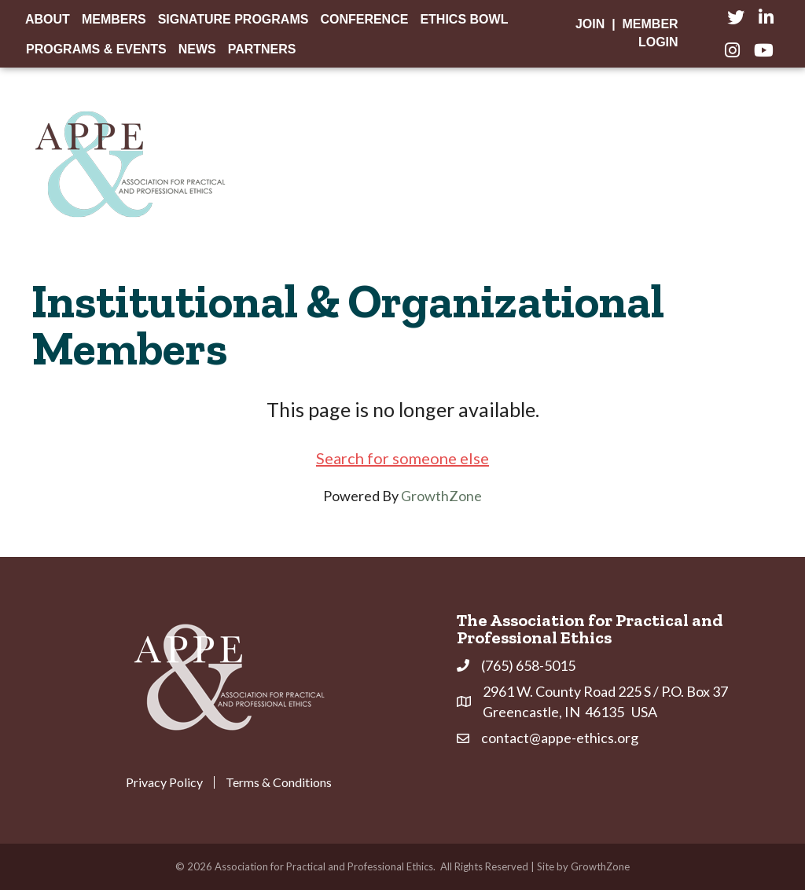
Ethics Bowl (464, 19)
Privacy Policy (164, 782)
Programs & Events (96, 49)
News (197, 49)
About (47, 19)
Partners (262, 49)
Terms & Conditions (279, 782)
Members (114, 19)
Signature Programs (233, 19)
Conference (364, 19)
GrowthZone (441, 495)
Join (590, 24)
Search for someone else (402, 458)
